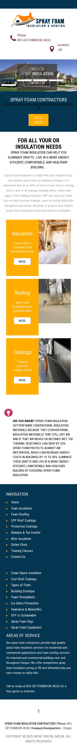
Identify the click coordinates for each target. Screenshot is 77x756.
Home (12, 502)
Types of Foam (18, 585)
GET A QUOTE (38, 120)
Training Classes (20, 551)
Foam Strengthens (21, 597)
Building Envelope (20, 591)
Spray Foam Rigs (20, 621)
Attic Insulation (19, 539)
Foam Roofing (17, 514)
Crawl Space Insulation (24, 573)
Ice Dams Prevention (22, 603)
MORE (22, 261)
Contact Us (16, 557)
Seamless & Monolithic (24, 609)
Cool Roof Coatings (21, 579)
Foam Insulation (19, 508)
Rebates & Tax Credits (23, 532)
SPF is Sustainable (21, 615)
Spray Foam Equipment (24, 627)
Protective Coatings (22, 526)
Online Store (17, 545)
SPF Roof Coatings (21, 520)
